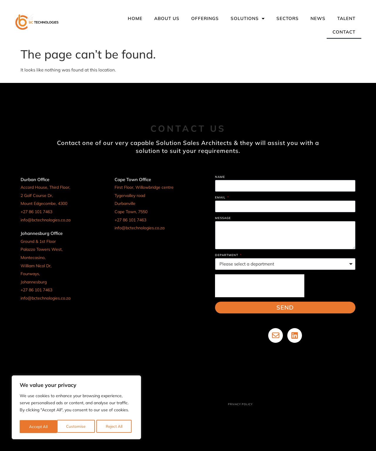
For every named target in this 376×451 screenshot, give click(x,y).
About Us (166, 18)
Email (221, 197)
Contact (344, 32)
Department (227, 255)
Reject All (77, 426)
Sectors (287, 18)
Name (220, 177)
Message (223, 218)
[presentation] (259, 285)
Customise (38, 426)
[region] (76, 408)
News (317, 18)
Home (135, 18)
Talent (346, 18)
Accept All (115, 426)
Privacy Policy (240, 404)
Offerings (205, 18)
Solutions (248, 19)
